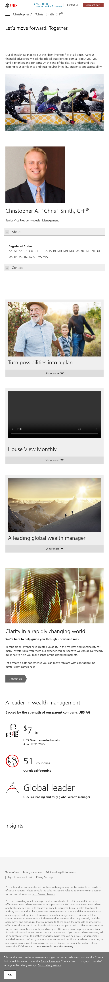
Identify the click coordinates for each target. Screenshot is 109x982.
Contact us (72, 5)
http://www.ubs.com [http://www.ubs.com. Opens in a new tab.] (43, 894)
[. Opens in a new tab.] (11, 5)
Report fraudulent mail (19, 877)
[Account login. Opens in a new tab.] (93, 5)
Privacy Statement (50, 961)
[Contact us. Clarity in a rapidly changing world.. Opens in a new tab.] (16, 678)
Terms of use (12, 872)
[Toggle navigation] (34, 14)
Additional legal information (61, 872)
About (13, 232)
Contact (14, 268)
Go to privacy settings (49, 965)
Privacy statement (32, 872)
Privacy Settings (44, 877)
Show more (54, 374)
